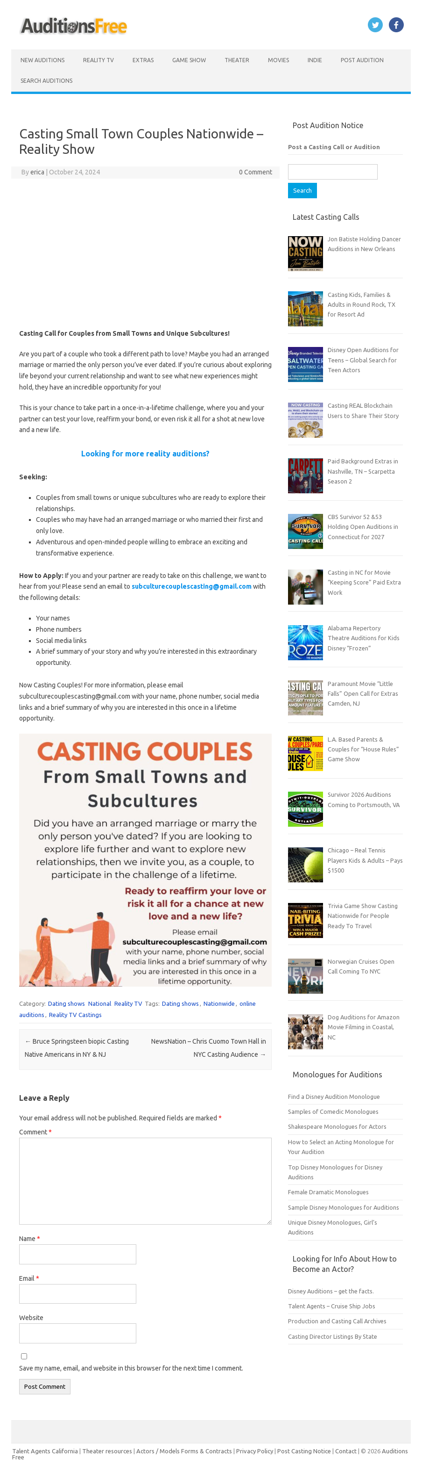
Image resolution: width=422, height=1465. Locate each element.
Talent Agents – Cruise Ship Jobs (331, 1306)
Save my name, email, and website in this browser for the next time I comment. (131, 1368)
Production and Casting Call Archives (337, 1321)
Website (31, 1317)
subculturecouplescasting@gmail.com (192, 586)
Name (29, 1238)
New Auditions (42, 60)
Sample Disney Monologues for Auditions (343, 1207)
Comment (35, 1132)
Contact (346, 1451)
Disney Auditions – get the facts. (331, 1291)
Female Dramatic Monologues (328, 1192)
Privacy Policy (255, 1451)
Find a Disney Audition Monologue (334, 1096)
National (99, 1003)
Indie (315, 60)
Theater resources (107, 1451)
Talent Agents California (45, 1451)
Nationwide (219, 1003)
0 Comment (255, 172)
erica (37, 172)
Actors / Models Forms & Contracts (184, 1451)
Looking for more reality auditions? (145, 453)
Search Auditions (46, 81)
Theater (237, 60)
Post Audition (362, 60)
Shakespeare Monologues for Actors (337, 1126)
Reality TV (98, 60)
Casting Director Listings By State (332, 1336)
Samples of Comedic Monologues (333, 1111)
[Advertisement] (145, 253)
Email (29, 1278)
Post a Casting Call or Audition (334, 147)
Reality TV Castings (75, 1014)
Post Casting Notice (304, 1451)
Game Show (189, 60)
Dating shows (66, 1003)
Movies (278, 60)
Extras (143, 60)
